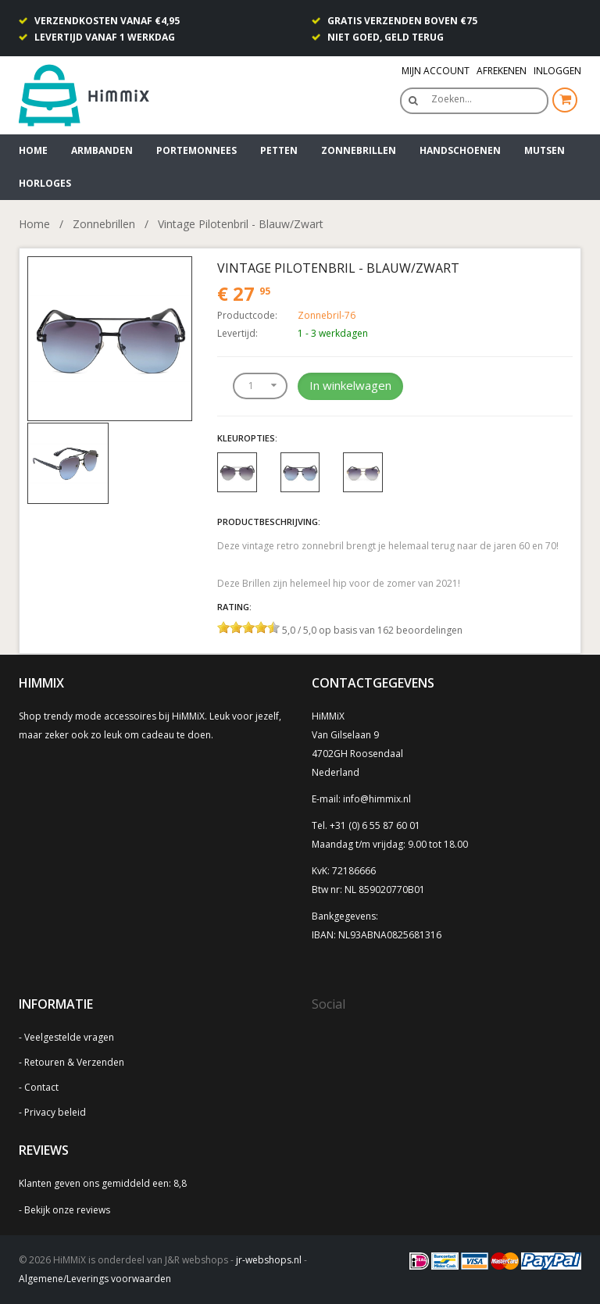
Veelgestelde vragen (69, 1037)
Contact (41, 1087)
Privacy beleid (55, 1112)
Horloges (45, 183)
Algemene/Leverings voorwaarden (95, 1278)
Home (33, 150)
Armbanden (102, 150)
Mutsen (544, 150)
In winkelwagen (350, 385)
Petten (279, 150)
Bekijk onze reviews (67, 1209)
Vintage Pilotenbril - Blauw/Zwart (240, 223)
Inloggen (557, 70)
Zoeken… (451, 98)
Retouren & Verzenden (74, 1062)
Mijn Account (436, 70)
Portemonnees (196, 150)
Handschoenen (460, 150)
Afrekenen (502, 70)
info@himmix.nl (377, 799)
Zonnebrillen (358, 150)
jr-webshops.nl (269, 1259)
